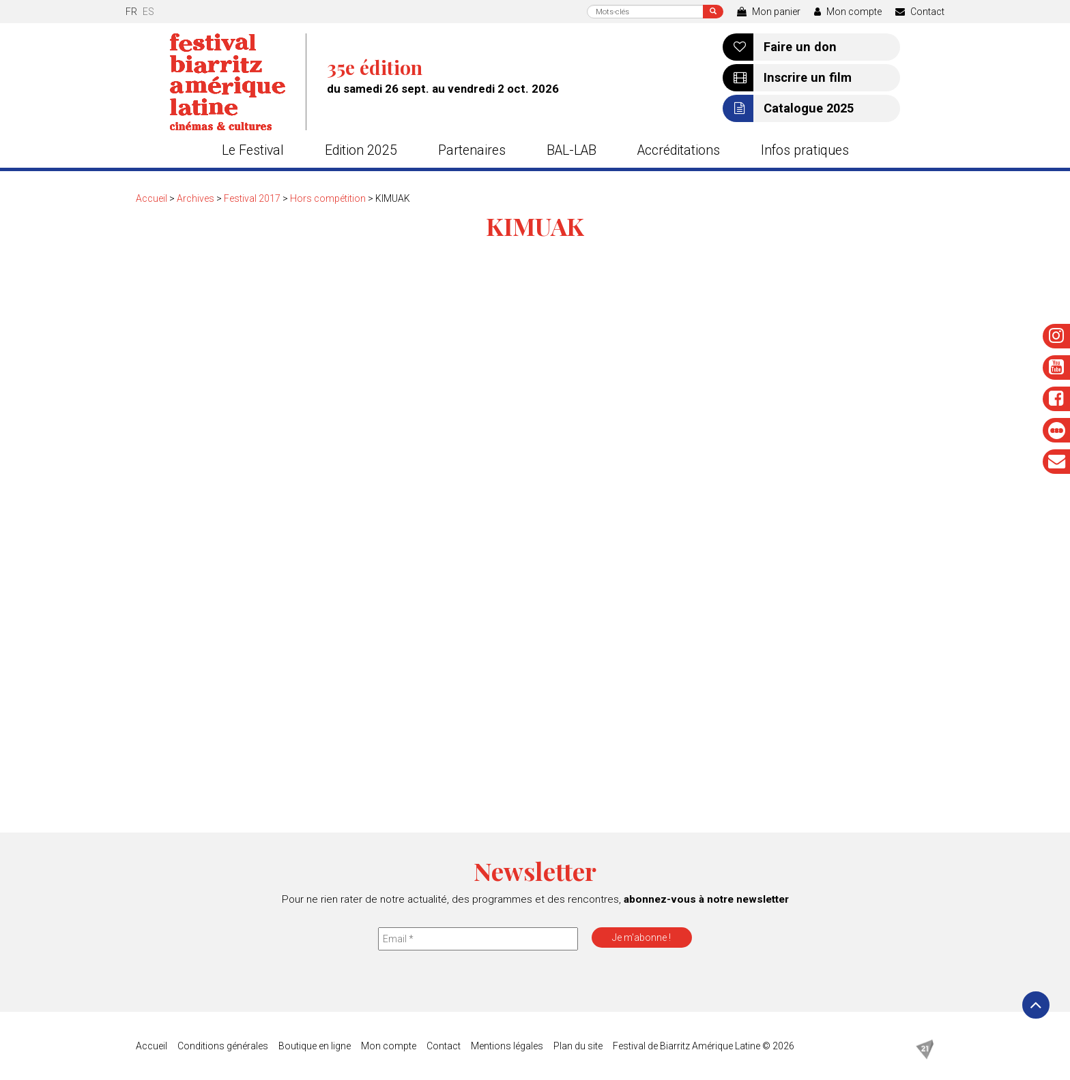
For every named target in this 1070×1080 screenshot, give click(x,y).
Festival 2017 (252, 198)
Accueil (151, 198)
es (148, 11)
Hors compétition (328, 198)
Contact (919, 11)
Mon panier (768, 11)
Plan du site (578, 1045)
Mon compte (848, 11)
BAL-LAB (571, 150)
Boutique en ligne (314, 1045)
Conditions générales (222, 1045)
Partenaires (472, 150)
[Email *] (478, 938)
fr (131, 11)
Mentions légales (507, 1045)
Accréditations (678, 150)
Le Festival (253, 150)
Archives (195, 198)
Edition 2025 (361, 150)
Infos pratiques (805, 150)
